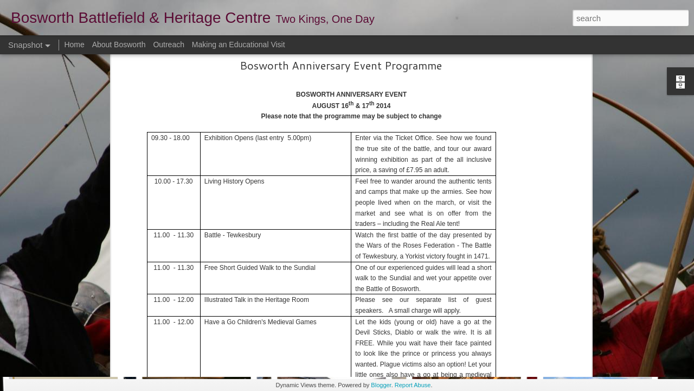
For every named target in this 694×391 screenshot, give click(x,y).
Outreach (168, 44)
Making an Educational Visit (238, 44)
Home (74, 44)
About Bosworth (119, 44)
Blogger (381, 385)
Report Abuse (413, 385)
